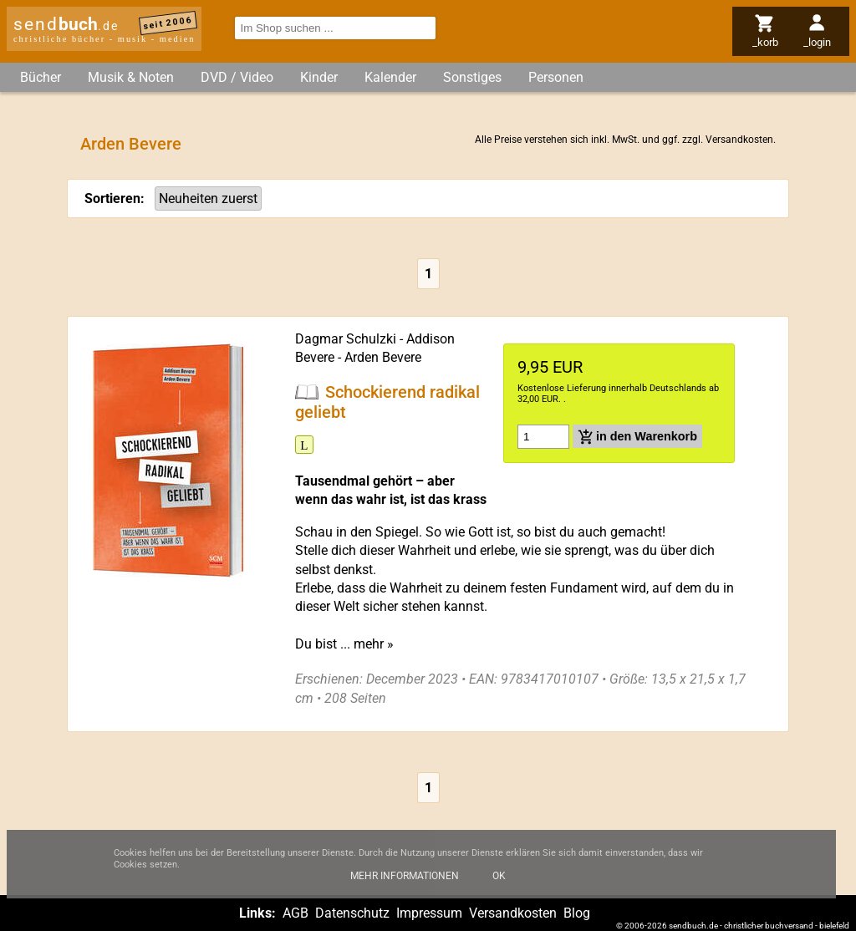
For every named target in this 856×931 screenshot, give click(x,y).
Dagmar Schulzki (345, 339)
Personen (555, 77)
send (66, 24)
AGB (295, 913)
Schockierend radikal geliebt (387, 402)
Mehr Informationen (404, 887)
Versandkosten (739, 139)
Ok (499, 887)
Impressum (429, 913)
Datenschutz (352, 913)
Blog (576, 913)
